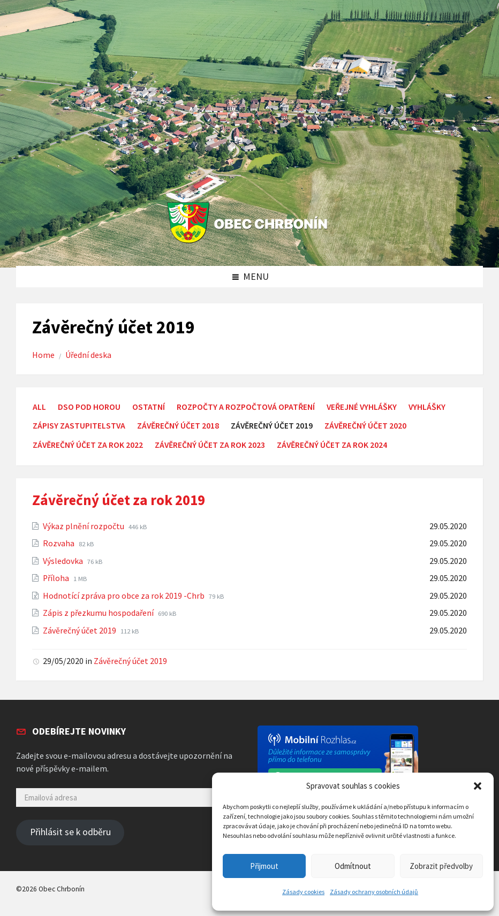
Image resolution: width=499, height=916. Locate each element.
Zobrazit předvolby (441, 866)
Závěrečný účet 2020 (365, 426)
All (39, 407)
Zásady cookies (303, 892)
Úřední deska (88, 355)
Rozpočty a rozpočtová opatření (246, 407)
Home (43, 355)
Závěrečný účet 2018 (178, 426)
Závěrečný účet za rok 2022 (88, 445)
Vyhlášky (427, 407)
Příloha (57, 578)
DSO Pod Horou (89, 407)
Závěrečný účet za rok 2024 (332, 445)
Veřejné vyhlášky (362, 407)
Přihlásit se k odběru (70, 832)
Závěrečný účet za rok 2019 (118, 500)
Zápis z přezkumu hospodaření (99, 613)
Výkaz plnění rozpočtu (84, 526)
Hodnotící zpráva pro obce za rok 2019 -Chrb (124, 596)
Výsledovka (64, 561)
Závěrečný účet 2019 (80, 630)
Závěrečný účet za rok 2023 (210, 445)
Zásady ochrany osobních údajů (374, 892)
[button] (477, 786)
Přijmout (264, 866)
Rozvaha (59, 543)
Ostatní (148, 407)
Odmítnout (353, 866)
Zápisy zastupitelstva (79, 426)
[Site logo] (250, 244)
